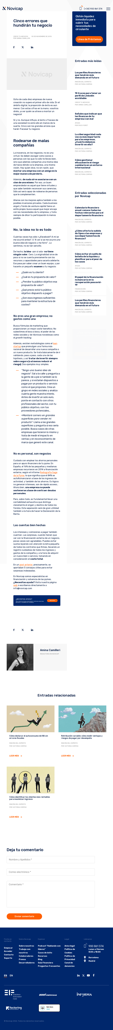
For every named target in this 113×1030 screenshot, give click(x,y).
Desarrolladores (27, 963)
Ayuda (77, 123)
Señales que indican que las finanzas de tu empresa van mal (88, 116)
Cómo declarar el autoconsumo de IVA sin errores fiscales (28, 737)
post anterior (26, 564)
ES (5, 975)
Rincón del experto (83, 82)
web (15, 585)
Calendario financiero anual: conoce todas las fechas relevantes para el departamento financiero (89, 211)
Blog (40, 959)
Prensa (22, 959)
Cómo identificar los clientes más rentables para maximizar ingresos (29, 798)
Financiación (80, 289)
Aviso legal (70, 946)
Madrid (92, 961)
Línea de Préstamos (89, 39)
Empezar (8, 948)
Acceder (8, 951)
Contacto (8, 955)
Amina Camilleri (50, 650)
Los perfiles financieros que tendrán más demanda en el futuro (88, 75)
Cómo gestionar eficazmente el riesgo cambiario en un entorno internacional (88, 164)
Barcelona (94, 957)
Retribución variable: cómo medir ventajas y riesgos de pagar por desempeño (81, 737)
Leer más (14, 756)
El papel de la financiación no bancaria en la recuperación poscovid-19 (89, 281)
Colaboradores (26, 956)
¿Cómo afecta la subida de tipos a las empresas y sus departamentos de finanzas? (88, 235)
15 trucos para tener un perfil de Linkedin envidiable (88, 96)
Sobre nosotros (26, 946)
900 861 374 (96, 946)
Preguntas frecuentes (49, 966)
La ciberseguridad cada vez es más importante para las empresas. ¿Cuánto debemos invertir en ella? (88, 139)
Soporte (8, 958)
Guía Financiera (45, 963)
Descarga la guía (89, 354)
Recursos (52, 600)
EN (11, 975)
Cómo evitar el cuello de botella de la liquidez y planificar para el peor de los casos (88, 258)
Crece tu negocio (20, 36)
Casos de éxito (45, 953)
